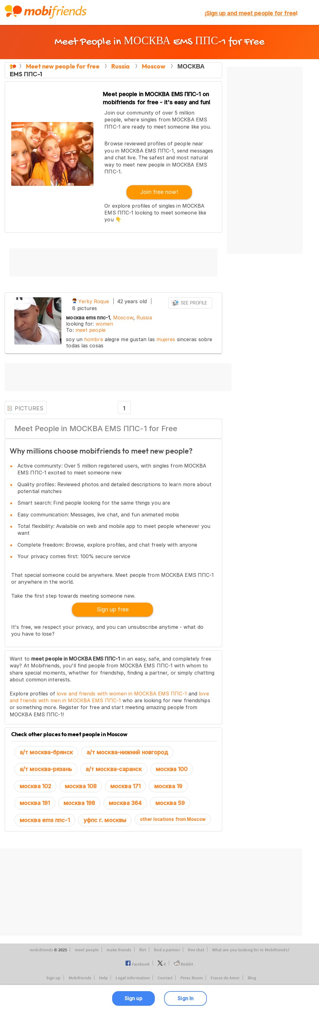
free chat (196, 950)
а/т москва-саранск (114, 769)
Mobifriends (80, 978)
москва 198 (79, 803)
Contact (165, 978)
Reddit (183, 964)
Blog (252, 978)
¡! (251, 13)
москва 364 (125, 803)
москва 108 (81, 786)
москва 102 (35, 786)
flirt (142, 950)
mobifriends (41, 950)
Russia (144, 317)
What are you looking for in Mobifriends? (250, 950)
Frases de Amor (225, 978)
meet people (90, 330)
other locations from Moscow (173, 819)
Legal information (133, 978)
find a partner (167, 950)
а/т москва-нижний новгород (127, 752)
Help (103, 978)
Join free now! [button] (159, 192)
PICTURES (25, 408)
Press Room (191, 978)
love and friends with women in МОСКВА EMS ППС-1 (122, 693)
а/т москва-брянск (46, 752)
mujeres (165, 339)
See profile (189, 303)
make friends (119, 950)
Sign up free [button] (113, 609)
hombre (93, 339)
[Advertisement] (113, 262)
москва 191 (35, 803)
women (104, 324)
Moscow (123, 317)
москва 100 (172, 769)
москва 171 (125, 786)
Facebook (138, 964)
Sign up (53, 978)
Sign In (185, 998)
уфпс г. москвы (104, 820)
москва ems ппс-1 (45, 820)
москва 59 (170, 803)
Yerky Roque (90, 301)
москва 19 (168, 786)
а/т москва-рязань (46, 769)
